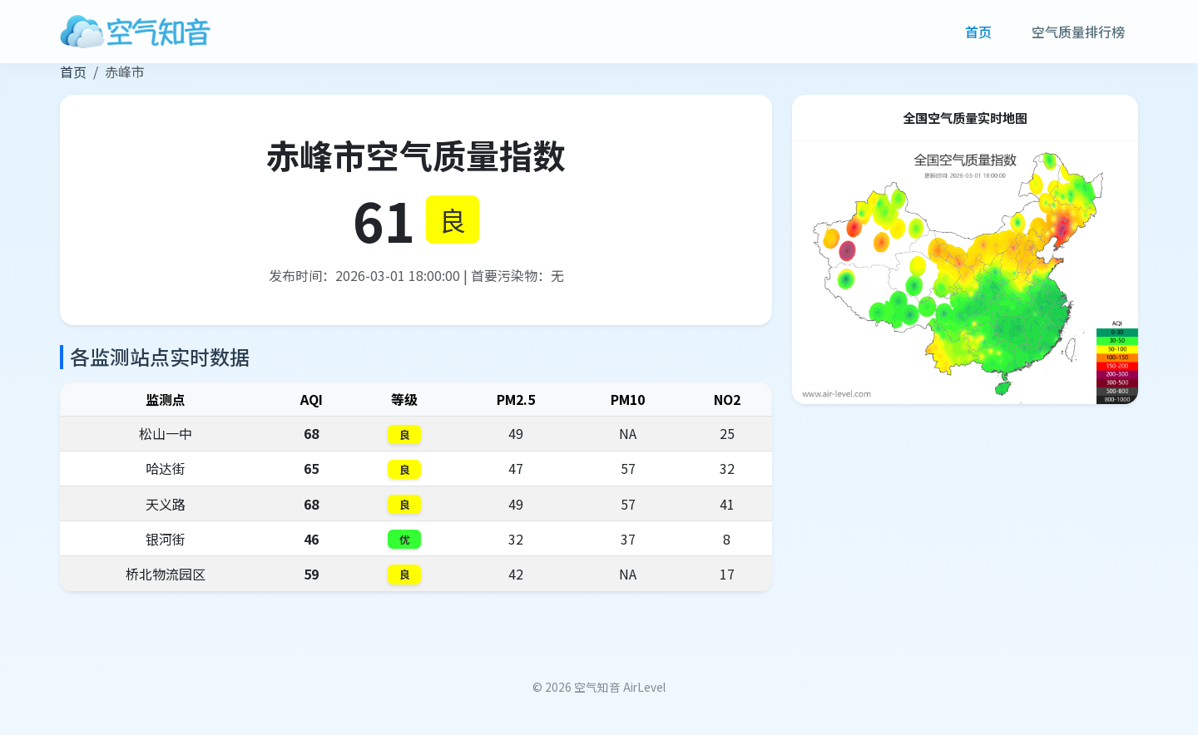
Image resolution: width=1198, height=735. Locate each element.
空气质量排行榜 (1078, 32)
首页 (978, 32)
